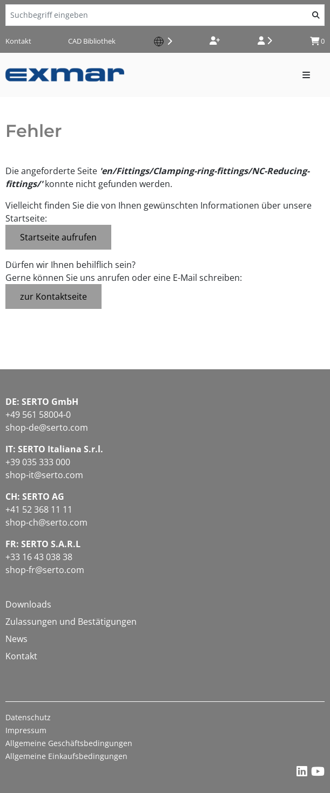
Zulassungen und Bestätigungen (71, 621)
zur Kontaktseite (53, 296)
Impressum (25, 730)
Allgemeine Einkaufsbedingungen (66, 756)
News (16, 639)
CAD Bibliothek (92, 41)
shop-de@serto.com (46, 427)
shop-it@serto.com (44, 475)
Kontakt (18, 41)
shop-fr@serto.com (44, 570)
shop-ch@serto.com (46, 522)
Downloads (28, 604)
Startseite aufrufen (58, 237)
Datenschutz (28, 717)
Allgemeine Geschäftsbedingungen (68, 743)
